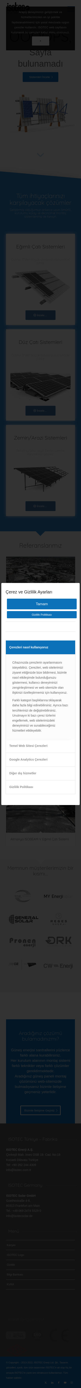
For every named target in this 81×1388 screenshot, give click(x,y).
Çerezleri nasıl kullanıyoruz (28, 647)
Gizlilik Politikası (42, 614)
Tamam (42, 604)
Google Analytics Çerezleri (28, 759)
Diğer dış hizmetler (22, 773)
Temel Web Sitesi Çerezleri (28, 746)
